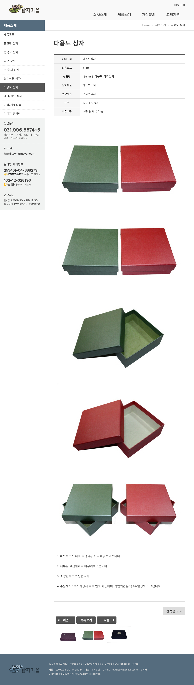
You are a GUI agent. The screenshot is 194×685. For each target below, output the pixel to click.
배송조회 (179, 5)
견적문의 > (173, 611)
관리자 (143, 669)
